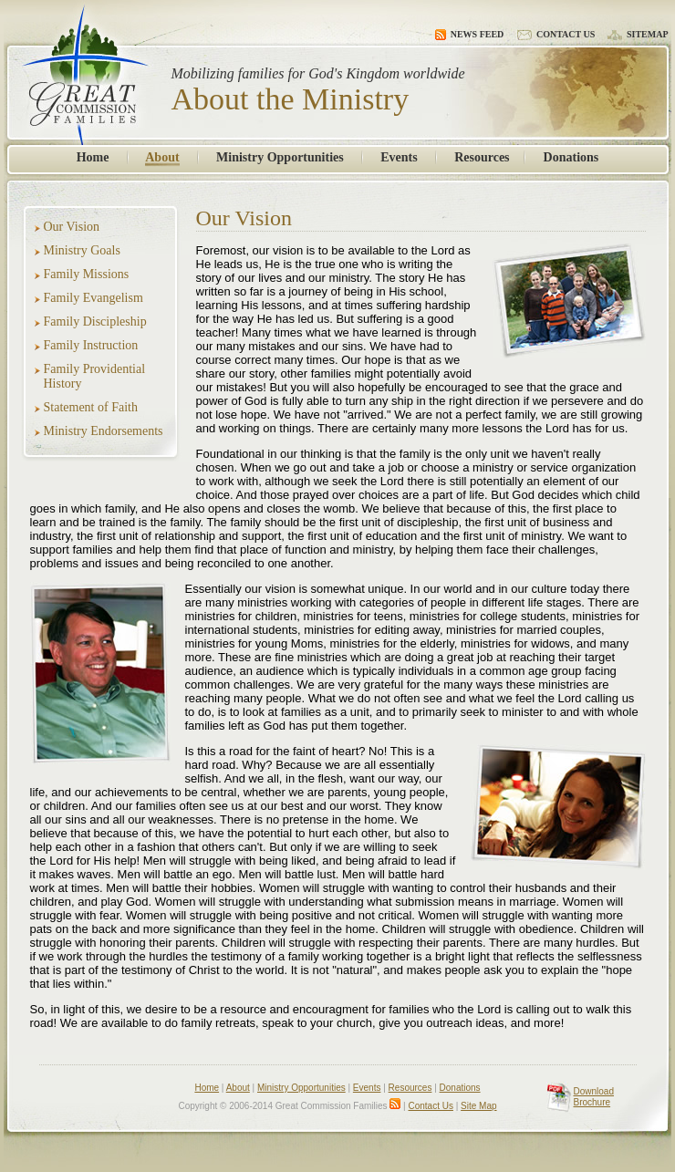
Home (93, 157)
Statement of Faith (91, 407)
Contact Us (555, 34)
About (162, 157)
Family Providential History (95, 376)
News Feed (469, 34)
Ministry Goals (82, 250)
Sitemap (638, 34)
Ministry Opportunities (280, 157)
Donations (571, 157)
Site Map (478, 1106)
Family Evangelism (93, 298)
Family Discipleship (95, 321)
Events (398, 157)
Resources (481, 157)
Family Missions (87, 274)
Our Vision (72, 226)
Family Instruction (91, 345)
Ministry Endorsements (103, 431)
